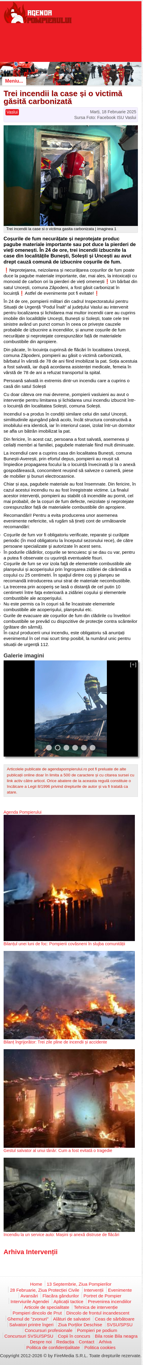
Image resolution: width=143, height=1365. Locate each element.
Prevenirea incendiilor (109, 1301)
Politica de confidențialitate (53, 1347)
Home (36, 1284)
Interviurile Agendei (30, 1301)
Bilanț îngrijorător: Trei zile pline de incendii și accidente (55, 1042)
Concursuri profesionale (48, 1330)
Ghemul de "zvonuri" (28, 1318)
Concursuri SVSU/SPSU (29, 1336)
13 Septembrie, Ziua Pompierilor (79, 1284)
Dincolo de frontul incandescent (97, 1312)
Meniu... (14, 81)
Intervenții (94, 1290)
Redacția (65, 1341)
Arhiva (105, 1341)
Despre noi (41, 1341)
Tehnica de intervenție (96, 1307)
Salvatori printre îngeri (31, 1324)
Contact (86, 1341)
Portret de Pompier (102, 1295)
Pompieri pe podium (97, 1330)
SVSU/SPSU (120, 1324)
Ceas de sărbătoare (115, 1318)
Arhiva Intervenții (31, 1252)
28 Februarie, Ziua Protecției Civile (44, 1290)
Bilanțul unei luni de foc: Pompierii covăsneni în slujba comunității (64, 943)
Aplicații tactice (68, 1301)
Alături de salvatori (71, 1318)
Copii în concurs (74, 1336)
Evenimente (120, 1290)
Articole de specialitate (46, 1307)
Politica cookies (99, 1347)
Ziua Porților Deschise (80, 1324)
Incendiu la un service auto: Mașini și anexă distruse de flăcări (61, 1234)
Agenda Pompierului (23, 812)
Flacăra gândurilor (60, 1295)
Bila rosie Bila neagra (116, 1336)
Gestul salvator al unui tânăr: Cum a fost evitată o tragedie (58, 1150)
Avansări (29, 1295)
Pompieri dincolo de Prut (37, 1312)
